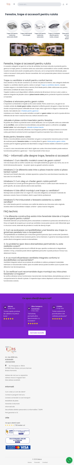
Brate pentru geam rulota (56, 141)
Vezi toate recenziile (37, 333)
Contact (45, 462)
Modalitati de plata (11, 401)
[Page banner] (37, 49)
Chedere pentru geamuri (29, 111)
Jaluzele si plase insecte (35, 127)
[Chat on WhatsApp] (69, 460)
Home (30, 462)
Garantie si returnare (12, 404)
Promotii (37, 462)
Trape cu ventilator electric (50, 85)
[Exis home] (8, 4)
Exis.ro (39, 459)
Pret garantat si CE (11, 413)
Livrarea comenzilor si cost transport (17, 398)
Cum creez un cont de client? (15, 392)
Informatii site (10, 407)
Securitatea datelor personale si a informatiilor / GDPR (23, 410)
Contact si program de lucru (15, 395)
